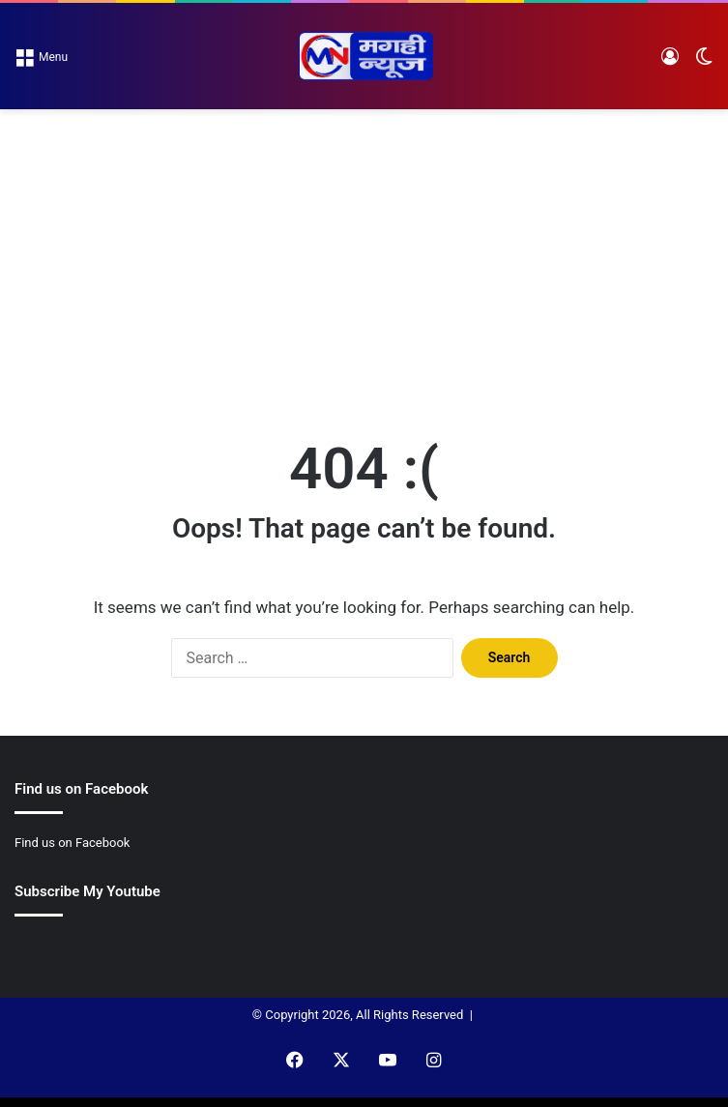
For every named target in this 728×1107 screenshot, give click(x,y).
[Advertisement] (364, 254)
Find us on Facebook (72, 842)
